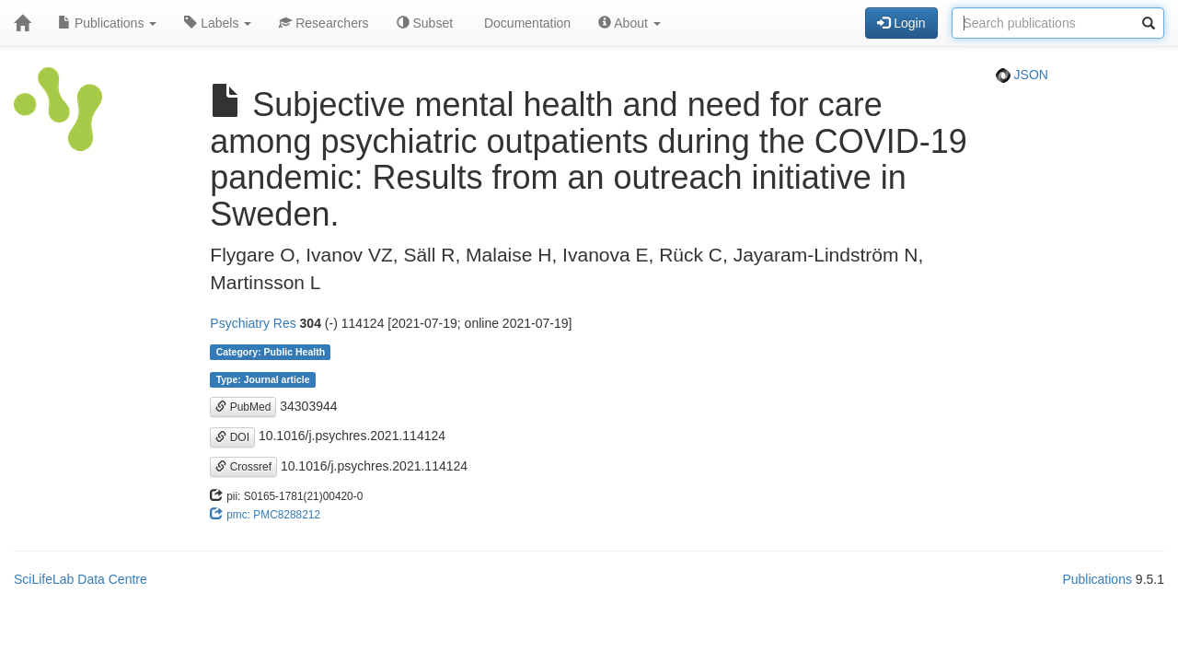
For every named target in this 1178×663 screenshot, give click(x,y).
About (629, 23)
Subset (425, 23)
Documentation (525, 23)
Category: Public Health (270, 351)
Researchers (323, 23)
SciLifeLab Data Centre (80, 579)
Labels (217, 23)
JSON (1022, 74)
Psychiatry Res (252, 323)
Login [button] (901, 23)
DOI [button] (232, 437)
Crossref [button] (243, 466)
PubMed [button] (243, 407)
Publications (107, 23)
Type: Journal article (263, 379)
